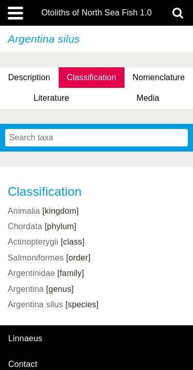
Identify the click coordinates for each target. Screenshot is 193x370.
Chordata (25, 226)
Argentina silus (35, 304)
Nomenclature (159, 77)
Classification (91, 77)
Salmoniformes (36, 257)
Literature (51, 98)
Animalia (24, 211)
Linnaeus (25, 339)
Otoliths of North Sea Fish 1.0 (96, 13)
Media (147, 98)
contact (22, 364)
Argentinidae (31, 273)
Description (29, 77)
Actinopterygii (33, 241)
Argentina (26, 289)
